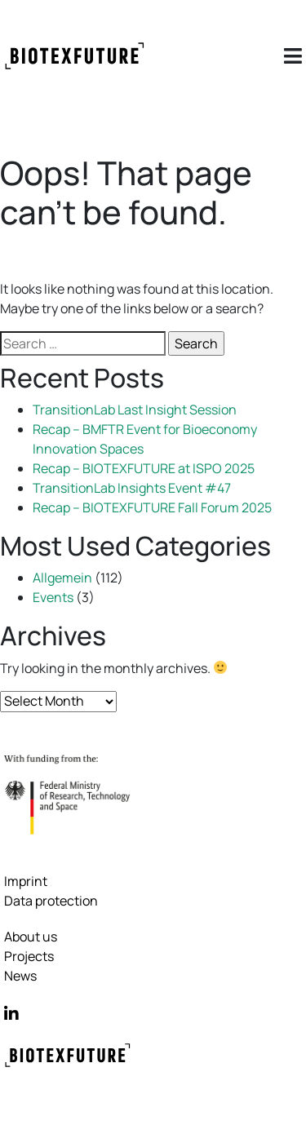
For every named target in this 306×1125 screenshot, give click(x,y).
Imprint (25, 881)
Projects (29, 956)
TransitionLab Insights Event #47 (132, 488)
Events (53, 597)
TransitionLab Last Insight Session (135, 410)
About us (30, 937)
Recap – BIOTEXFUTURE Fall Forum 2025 (152, 507)
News (20, 976)
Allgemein (62, 578)
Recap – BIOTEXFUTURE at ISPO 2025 (144, 468)
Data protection (51, 901)
